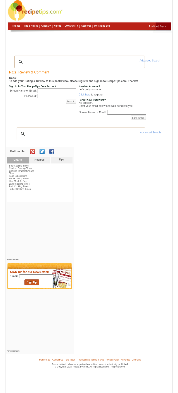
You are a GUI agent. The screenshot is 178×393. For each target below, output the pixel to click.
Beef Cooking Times (19, 166)
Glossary (46, 26)
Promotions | (84, 360)
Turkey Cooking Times (20, 189)
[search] (79, 62)
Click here (84, 94)
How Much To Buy (18, 181)
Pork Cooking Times (19, 186)
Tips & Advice (31, 26)
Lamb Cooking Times (19, 184)
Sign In (162, 26)
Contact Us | (58, 360)
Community (71, 26)
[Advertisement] (89, 42)
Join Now (153, 26)
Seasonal (86, 26)
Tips (61, 159)
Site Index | (71, 360)
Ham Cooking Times (19, 178)
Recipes (16, 26)
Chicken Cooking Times (20, 168)
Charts (18, 159)
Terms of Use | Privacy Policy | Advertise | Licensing (116, 360)
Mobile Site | (45, 360)
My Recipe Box (102, 26)
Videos (57, 26)
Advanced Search (150, 60)
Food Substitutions (18, 176)
